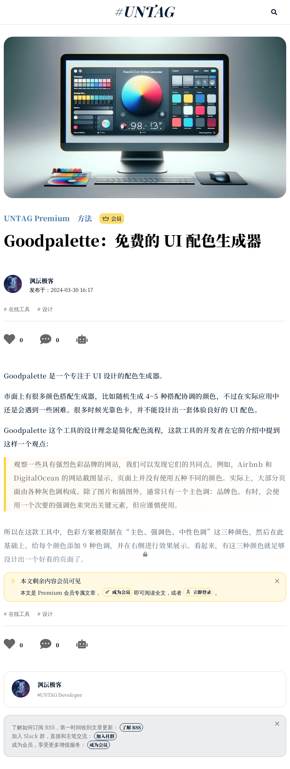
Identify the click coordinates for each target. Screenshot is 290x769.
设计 (47, 309)
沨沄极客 (41, 280)
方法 (84, 218)
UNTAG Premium (37, 218)
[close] (277, 581)
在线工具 (19, 309)
